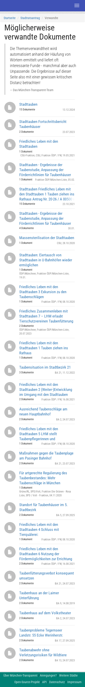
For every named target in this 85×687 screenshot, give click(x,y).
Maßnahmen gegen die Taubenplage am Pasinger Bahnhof (46, 455)
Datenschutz (57, 682)
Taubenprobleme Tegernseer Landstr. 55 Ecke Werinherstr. (41, 632)
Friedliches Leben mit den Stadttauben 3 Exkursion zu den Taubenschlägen (42, 292)
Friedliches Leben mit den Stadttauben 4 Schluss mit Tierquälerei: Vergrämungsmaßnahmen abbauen (45, 529)
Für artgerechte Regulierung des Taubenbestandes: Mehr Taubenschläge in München (43, 478)
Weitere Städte (68, 675)
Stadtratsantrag (30, 18)
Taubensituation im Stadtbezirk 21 (45, 367)
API (44, 682)
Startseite (10, 18)
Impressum (74, 682)
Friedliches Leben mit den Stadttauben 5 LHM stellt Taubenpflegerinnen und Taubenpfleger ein (38, 434)
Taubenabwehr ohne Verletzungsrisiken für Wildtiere (43, 652)
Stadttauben (28, 104)
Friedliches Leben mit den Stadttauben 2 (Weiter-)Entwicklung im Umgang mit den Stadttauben (45, 389)
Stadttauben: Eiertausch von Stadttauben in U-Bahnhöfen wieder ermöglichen (45, 260)
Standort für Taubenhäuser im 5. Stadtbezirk (43, 507)
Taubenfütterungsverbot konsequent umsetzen (46, 575)
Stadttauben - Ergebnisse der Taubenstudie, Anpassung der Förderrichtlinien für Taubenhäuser (45, 169)
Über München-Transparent (20, 675)
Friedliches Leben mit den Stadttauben (38, 144)
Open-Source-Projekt (27, 682)
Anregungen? (48, 675)
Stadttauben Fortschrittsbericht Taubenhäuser (42, 124)
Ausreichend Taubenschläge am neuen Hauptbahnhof (43, 411)
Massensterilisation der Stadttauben (46, 237)
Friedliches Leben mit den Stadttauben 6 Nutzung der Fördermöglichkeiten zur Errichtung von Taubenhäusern (45, 554)
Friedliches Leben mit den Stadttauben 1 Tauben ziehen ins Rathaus (43, 348)
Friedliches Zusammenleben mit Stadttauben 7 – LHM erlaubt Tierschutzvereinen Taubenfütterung (46, 316)
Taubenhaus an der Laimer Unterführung (39, 595)
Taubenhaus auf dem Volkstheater (45, 613)
